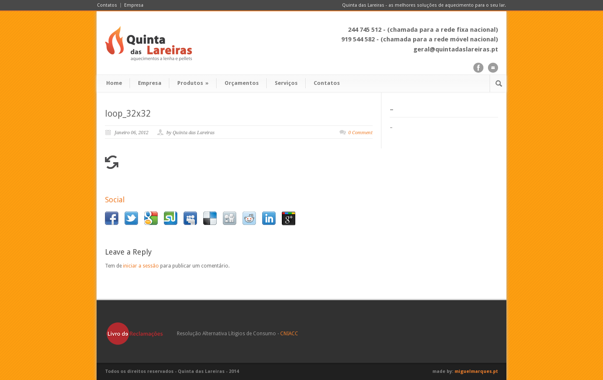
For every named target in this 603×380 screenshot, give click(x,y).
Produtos (193, 83)
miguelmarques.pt (476, 371)
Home (114, 83)
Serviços (286, 83)
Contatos (107, 5)
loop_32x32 (128, 113)
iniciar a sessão (141, 266)
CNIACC (289, 334)
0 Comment (360, 132)
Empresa (133, 5)
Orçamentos (242, 83)
